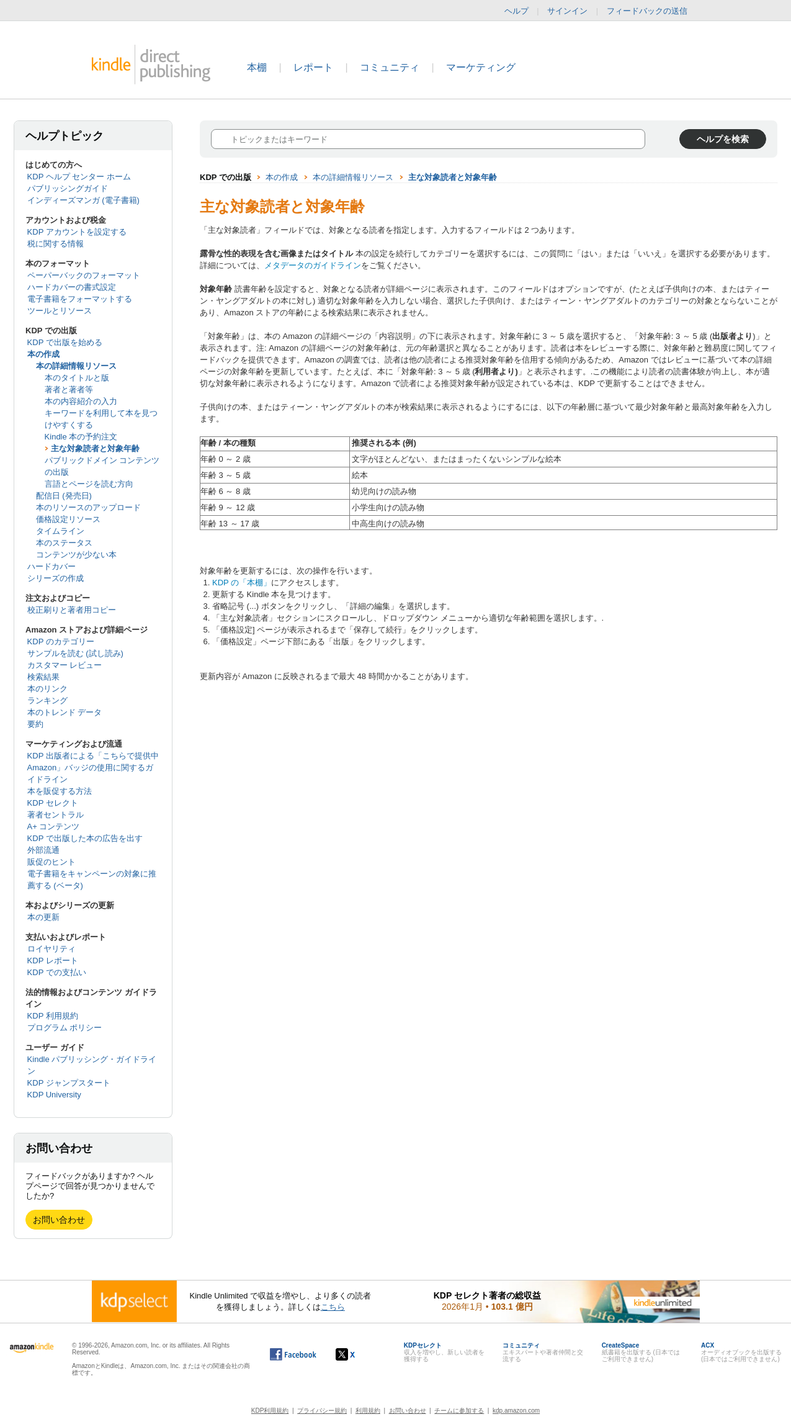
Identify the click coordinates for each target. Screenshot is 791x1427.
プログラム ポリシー (64, 1027)
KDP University (54, 1094)
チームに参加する (459, 1410)
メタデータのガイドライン (312, 265)
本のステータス (64, 542)
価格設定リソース (68, 519)
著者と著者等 (69, 389)
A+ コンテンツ (53, 826)
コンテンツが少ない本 (76, 554)
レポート (313, 67)
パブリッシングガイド (67, 188)
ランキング (47, 700)
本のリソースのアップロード (88, 507)
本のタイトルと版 (77, 377)
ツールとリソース (59, 310)
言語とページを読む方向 (89, 483)
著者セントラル (55, 814)
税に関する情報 (55, 243)
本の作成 (43, 354)
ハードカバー (51, 566)
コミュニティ (389, 67)
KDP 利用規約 (52, 1015)
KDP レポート (52, 960)
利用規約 (367, 1410)
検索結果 (43, 677)
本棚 (257, 67)
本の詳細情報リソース (76, 366)
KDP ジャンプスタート (68, 1082)
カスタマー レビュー (64, 665)
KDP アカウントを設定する (77, 231)
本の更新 (43, 917)
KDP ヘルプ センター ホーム (79, 176)
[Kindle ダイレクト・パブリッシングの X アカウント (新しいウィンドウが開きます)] (358, 1354)
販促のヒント (51, 862)
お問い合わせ (59, 1220)
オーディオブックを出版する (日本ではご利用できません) (741, 1352)
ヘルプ (516, 11)
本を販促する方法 (59, 791)
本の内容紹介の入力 (81, 401)
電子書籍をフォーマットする (79, 299)
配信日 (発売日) (64, 495)
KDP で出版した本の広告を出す (85, 838)
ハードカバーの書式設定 (71, 287)
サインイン (567, 11)
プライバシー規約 (322, 1410)
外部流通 (43, 850)
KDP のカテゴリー (60, 641)
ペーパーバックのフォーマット (83, 275)
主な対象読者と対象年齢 (95, 448)
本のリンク (47, 688)
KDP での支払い (56, 972)
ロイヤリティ (51, 948)
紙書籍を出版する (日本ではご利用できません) (641, 1352)
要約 (35, 724)
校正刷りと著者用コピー (71, 609)
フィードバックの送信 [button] (653, 11)
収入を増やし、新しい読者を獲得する (444, 1352)
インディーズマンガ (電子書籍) (83, 200)
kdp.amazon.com (516, 1410)
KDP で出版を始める (64, 342)
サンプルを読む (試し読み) (75, 653)
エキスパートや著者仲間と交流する (543, 1352)
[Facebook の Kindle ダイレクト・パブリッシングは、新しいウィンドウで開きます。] (293, 1354)
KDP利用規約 (270, 1410)
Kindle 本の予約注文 (81, 436)
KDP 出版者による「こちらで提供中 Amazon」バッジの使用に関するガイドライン (93, 767)
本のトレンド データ (64, 712)
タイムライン (60, 531)
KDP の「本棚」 (241, 582)
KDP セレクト (52, 803)
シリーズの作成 (55, 578)
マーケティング (481, 67)
